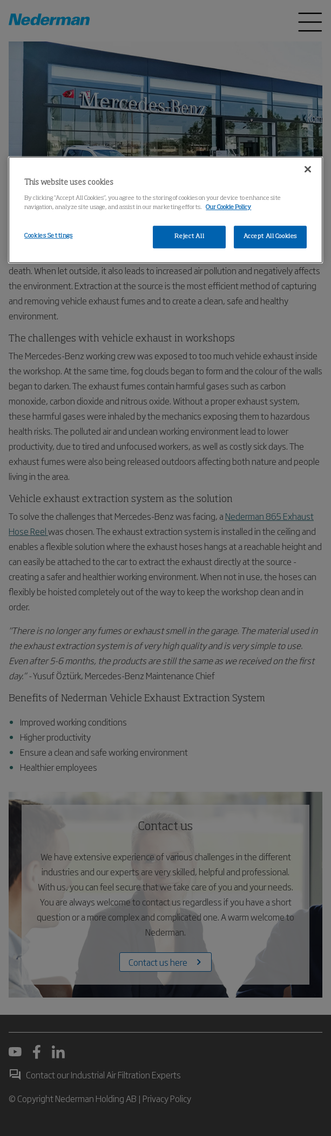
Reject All (189, 236)
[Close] (308, 170)
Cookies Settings (48, 236)
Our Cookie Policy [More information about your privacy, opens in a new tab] (228, 207)
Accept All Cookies (270, 236)
